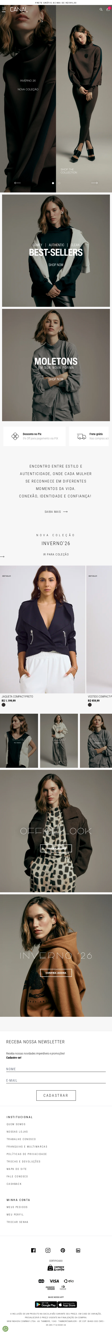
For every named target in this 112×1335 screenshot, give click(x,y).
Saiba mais (53, 511)
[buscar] (101, 9)
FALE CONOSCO (17, 1176)
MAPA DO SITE (17, 1169)
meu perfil (15, 1214)
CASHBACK (14, 1184)
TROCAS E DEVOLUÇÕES (24, 1161)
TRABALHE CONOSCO (21, 1139)
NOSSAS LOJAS (17, 1131)
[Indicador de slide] (53, 183)
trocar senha (18, 1222)
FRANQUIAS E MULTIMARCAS (27, 1146)
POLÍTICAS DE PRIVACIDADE (27, 1154)
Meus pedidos (17, 1207)
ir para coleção (56, 554)
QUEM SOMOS (16, 1124)
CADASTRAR (55, 1095)
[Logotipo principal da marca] (19, 10)
